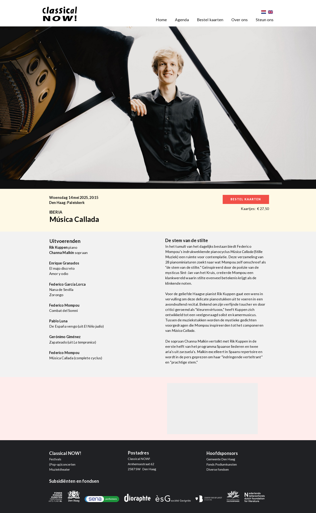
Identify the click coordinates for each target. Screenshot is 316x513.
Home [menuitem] (161, 19)
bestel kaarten (246, 199)
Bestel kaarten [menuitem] (210, 19)
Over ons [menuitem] (239, 19)
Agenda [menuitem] (182, 19)
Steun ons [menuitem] (264, 19)
